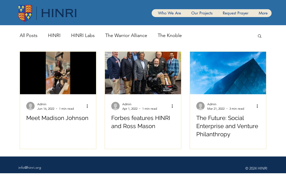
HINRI (54, 35)
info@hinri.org (29, 167)
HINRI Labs (83, 35)
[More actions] (89, 106)
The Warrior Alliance (126, 35)
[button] (259, 36)
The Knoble (170, 35)
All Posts (29, 35)
